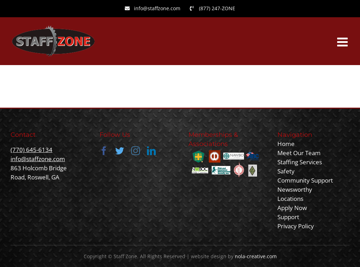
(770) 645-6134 (31, 150)
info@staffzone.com (38, 159)
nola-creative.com (256, 256)
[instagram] (135, 150)
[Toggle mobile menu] (343, 42)
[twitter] (119, 150)
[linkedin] (151, 150)
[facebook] (103, 150)
